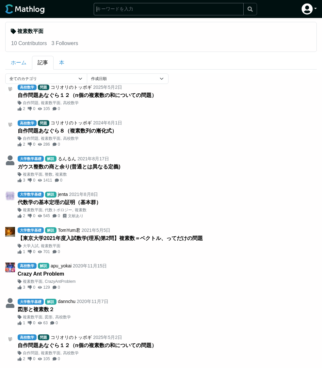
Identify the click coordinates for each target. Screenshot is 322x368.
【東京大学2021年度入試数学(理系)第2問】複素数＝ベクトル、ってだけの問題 (110, 238)
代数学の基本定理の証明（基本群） (59, 202)
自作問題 (31, 103)
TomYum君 (69, 230)
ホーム (18, 62)
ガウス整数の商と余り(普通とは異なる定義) (69, 166)
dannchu (66, 301)
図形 (49, 317)
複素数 (61, 174)
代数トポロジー (58, 210)
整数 (49, 174)
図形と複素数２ (36, 309)
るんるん (67, 158)
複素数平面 (50, 103)
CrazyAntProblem (60, 281)
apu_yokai (61, 265)
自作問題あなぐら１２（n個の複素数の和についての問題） (87, 95)
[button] (309, 9)
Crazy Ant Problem (41, 274)
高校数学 (71, 103)
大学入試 (31, 246)
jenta (63, 194)
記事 (43, 62)
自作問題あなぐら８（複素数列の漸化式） (67, 131)
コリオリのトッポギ (71, 87)
